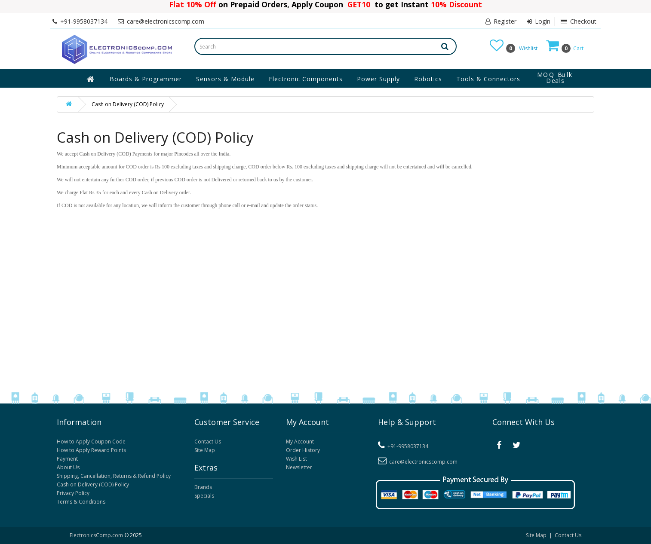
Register (500, 21)
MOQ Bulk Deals (555, 77)
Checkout (578, 21)
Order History (303, 450)
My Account (300, 441)
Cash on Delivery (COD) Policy (128, 104)
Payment (67, 458)
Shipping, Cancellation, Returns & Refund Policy (114, 476)
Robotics (428, 79)
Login (538, 21)
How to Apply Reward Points (91, 450)
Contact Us (207, 441)
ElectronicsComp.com (97, 535)
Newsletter (299, 467)
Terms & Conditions (81, 501)
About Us (68, 467)
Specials (204, 495)
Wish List (296, 458)
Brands (203, 487)
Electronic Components (306, 79)
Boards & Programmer (146, 79)
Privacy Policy (73, 493)
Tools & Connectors (488, 79)
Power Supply (378, 79)
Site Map (204, 450)
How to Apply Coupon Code (91, 441)
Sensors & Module (225, 79)
